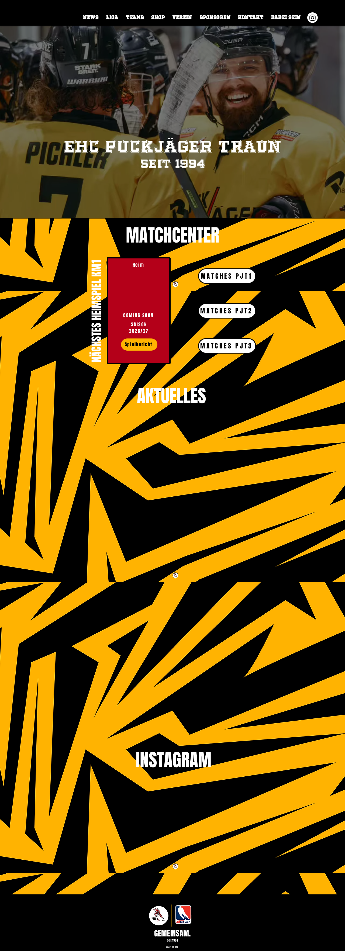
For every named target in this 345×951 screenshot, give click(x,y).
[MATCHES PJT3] (227, 346)
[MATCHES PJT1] (227, 276)
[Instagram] (312, 17)
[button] (112, 17)
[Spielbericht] (139, 344)
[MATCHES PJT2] (227, 311)
